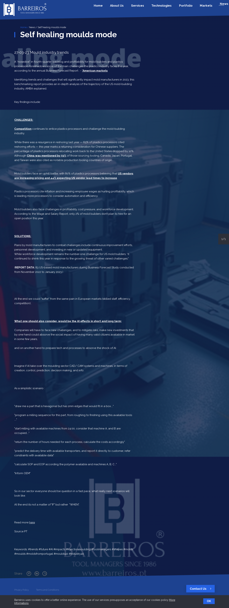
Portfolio (191, 7)
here (32, 522)
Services (149, 7)
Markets (208, 7)
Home (115, 7)
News (32, 27)
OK (209, 601)
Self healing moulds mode (52, 27)
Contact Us (201, 589)
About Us (131, 7)
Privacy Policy (21, 589)
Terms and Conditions (47, 589)
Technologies (170, 7)
